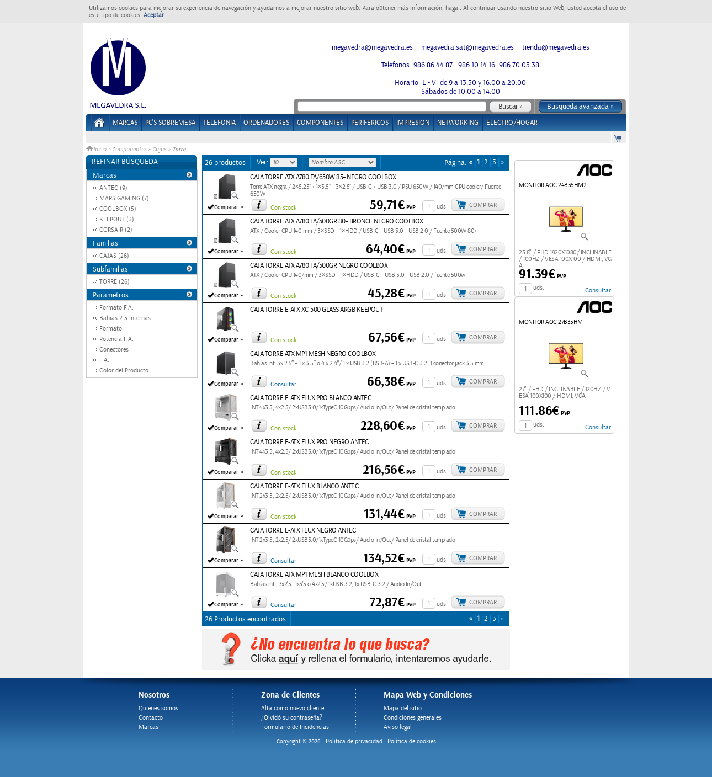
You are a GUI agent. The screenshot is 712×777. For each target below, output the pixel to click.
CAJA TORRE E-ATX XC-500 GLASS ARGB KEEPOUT (316, 310)
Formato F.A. (116, 307)
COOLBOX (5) (117, 208)
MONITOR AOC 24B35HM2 (552, 185)
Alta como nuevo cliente (292, 708)
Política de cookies (411, 741)
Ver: (263, 162)
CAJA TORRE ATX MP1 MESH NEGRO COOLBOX (313, 354)
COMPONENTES (320, 123)
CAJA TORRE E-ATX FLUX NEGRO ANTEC (303, 530)
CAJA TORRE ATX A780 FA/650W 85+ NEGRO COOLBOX (323, 177)
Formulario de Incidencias (295, 727)
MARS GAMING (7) (124, 198)
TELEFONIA (219, 123)
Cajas (159, 149)
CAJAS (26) (114, 255)
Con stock (283, 207)
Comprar (483, 205)
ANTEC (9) (113, 187)
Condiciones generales (413, 717)
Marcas (125, 123)
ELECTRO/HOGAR (512, 123)
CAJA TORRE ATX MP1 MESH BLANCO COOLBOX (314, 575)
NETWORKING (458, 123)
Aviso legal (398, 727)
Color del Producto (123, 370)
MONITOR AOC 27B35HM (551, 322)
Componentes (129, 149)
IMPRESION (412, 123)
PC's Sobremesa (170, 123)
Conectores (114, 349)
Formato (110, 328)
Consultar (283, 384)
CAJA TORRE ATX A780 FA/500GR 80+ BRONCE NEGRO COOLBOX (336, 221)
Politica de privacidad (354, 741)
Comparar (226, 207)
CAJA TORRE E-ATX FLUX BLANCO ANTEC (304, 486)
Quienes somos (158, 708)
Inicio (97, 149)
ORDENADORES (266, 123)
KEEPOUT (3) (116, 219)
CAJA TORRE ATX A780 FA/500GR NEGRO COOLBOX (318, 266)
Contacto (151, 717)
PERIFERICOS (370, 123)
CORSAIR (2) (115, 229)
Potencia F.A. (116, 339)
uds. (442, 206)
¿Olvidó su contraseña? (291, 717)
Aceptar (154, 15)
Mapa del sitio (403, 708)
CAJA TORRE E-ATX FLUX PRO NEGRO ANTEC (309, 442)
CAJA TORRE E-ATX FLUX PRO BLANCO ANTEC (310, 398)
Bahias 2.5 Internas (125, 318)
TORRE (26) (114, 281)
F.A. (104, 360)
